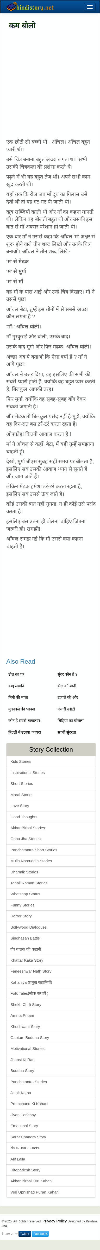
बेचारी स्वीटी (66, 709)
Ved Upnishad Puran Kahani (34, 1192)
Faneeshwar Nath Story (31, 971)
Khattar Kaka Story (26, 960)
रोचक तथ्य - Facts (24, 1148)
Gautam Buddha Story (29, 1037)
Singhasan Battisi (25, 938)
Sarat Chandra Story (28, 1137)
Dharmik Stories (24, 872)
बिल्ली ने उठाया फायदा (24, 732)
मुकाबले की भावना (21, 709)
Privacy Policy (54, 1221)
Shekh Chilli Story (25, 1004)
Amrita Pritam (22, 1015)
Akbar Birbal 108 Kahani (31, 1181)
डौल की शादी (67, 686)
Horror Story (21, 916)
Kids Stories (20, 761)
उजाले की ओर (68, 697)
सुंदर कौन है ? (68, 674)
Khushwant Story (25, 1026)
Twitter (24, 1234)
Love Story (19, 805)
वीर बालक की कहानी (25, 949)
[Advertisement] (49, 84)
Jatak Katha (20, 1092)
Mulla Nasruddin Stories (31, 861)
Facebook (40, 1234)
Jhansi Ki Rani (22, 1059)
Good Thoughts (23, 817)
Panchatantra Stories (28, 1082)
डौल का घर (16, 674)
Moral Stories (21, 794)
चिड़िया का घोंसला (71, 720)
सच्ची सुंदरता (67, 732)
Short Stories (21, 783)
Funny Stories (22, 905)
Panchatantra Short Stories (33, 850)
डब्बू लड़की (16, 686)
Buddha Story (22, 1070)
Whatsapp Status (25, 894)
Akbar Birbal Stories (27, 828)
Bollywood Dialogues (28, 927)
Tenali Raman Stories (29, 883)
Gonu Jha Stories (25, 838)
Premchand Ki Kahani (29, 1103)
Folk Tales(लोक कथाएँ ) (29, 993)
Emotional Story (24, 1126)
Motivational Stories (27, 1048)
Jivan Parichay (23, 1115)
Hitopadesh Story (25, 1170)
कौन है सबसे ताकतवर (24, 720)
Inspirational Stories (27, 772)
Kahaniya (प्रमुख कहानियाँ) (31, 982)
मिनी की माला (18, 697)
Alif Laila (17, 1159)
